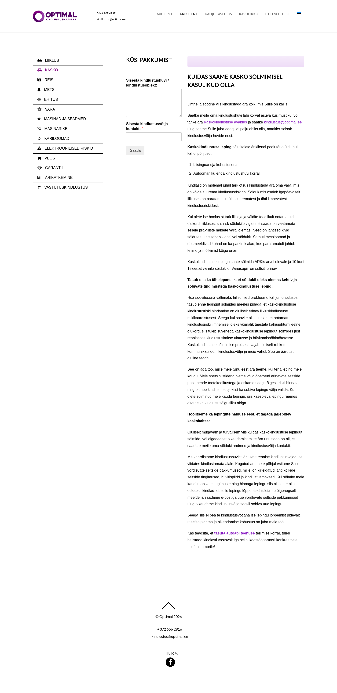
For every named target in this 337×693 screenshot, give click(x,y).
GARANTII (50, 168)
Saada (135, 150)
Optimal (166, 616)
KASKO (47, 70)
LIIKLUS (48, 60)
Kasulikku (248, 13)
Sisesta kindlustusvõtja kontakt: (147, 126)
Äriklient (188, 13)
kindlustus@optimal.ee (111, 19)
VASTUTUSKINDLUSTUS (62, 187)
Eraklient (163, 13)
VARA (46, 109)
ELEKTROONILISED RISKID (65, 148)
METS (46, 90)
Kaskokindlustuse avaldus (225, 122)
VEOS (46, 158)
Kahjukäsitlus (218, 13)
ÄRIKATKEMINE (55, 178)
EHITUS (47, 99)
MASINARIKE (52, 129)
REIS (45, 80)
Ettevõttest (277, 13)
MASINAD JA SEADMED (61, 119)
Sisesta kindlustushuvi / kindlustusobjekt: (147, 82)
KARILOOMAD (53, 139)
